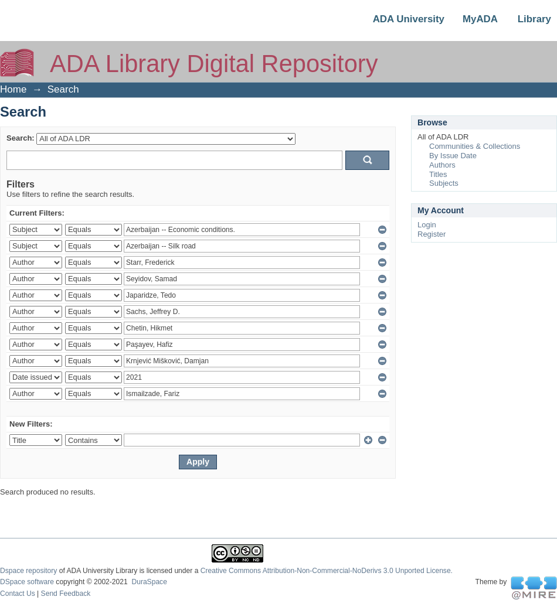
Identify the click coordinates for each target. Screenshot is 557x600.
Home (13, 89)
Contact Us (17, 593)
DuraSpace (149, 582)
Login (426, 224)
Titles (438, 174)
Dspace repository (28, 571)
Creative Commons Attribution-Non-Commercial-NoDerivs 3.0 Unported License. (327, 571)
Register (431, 234)
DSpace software (27, 582)
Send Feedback (66, 593)
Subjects (443, 183)
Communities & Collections (474, 146)
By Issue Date (453, 155)
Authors (442, 165)
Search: (20, 138)
